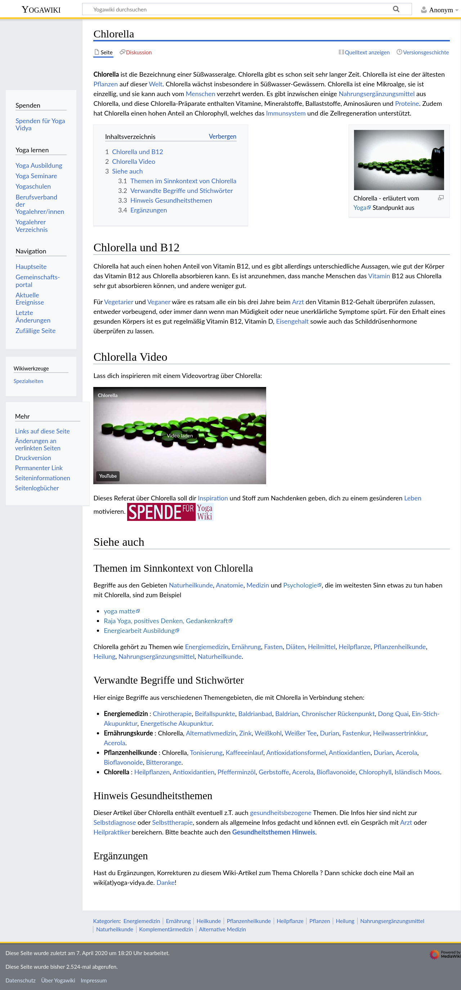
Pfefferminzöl (237, 772)
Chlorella (107, 395)
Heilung (104, 656)
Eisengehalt (292, 321)
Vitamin (379, 276)
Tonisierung (206, 752)
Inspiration (213, 498)
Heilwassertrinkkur (399, 733)
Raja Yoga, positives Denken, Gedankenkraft (166, 621)
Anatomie (229, 585)
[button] (179, 435)
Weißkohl (268, 733)
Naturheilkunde (191, 585)
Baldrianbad (255, 713)
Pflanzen (105, 84)
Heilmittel (322, 647)
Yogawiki (41, 9)
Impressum (94, 980)
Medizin (257, 585)
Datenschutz (20, 980)
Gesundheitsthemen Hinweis (273, 832)
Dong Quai (393, 713)
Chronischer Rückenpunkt (338, 713)
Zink (245, 733)
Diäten (295, 647)
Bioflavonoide (123, 762)
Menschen (200, 94)
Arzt (298, 302)
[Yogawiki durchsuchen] (247, 9)
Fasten (273, 647)
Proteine (407, 103)
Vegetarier (118, 302)
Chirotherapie (172, 713)
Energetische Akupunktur (176, 723)
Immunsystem (286, 113)
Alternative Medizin (222, 929)
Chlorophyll (375, 772)
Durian (329, 733)
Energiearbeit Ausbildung (139, 630)
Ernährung (246, 647)
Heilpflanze (355, 647)
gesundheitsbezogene (281, 812)
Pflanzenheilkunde (400, 647)
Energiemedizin (206, 647)
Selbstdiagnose (114, 822)
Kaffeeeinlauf (244, 752)
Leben (412, 498)
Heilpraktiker (111, 832)
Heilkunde (209, 921)
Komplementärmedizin (166, 929)
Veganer (158, 302)
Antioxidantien (350, 752)
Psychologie (300, 585)
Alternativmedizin (211, 733)
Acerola (114, 743)
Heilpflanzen (152, 772)
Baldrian (287, 713)
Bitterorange (163, 762)
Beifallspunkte (215, 713)
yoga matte (119, 611)
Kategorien (106, 921)
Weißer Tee (301, 733)
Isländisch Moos (417, 772)
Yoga (359, 207)
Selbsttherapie (172, 822)
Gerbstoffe (274, 772)
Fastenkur (356, 733)
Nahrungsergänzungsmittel (377, 94)
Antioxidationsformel (296, 752)
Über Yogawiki (58, 980)
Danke (165, 882)
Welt (155, 84)
